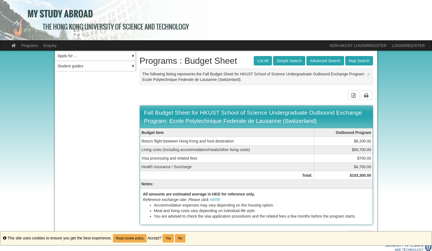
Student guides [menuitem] (70, 66)
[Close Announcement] (368, 74)
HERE (215, 199)
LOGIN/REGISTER (408, 45)
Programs (29, 45)
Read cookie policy (130, 238)
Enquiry (50, 45)
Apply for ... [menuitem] (67, 56)
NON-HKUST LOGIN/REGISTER (358, 45)
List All (262, 61)
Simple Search (289, 61)
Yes (168, 238)
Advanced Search (325, 61)
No (180, 238)
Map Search (359, 61)
